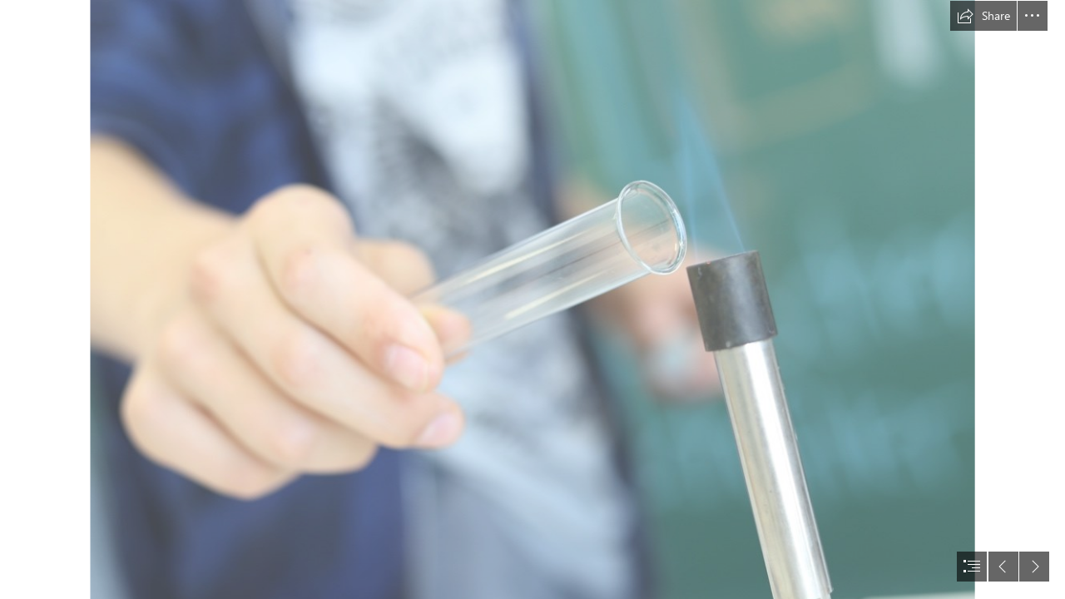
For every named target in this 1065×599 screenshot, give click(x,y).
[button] (983, 16)
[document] (532, 299)
